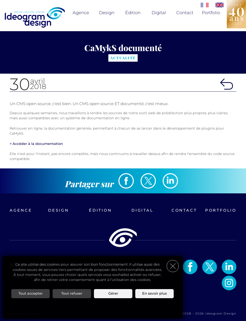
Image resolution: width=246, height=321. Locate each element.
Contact (184, 12)
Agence (81, 12)
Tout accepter (30, 293)
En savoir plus (154, 293)
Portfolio (211, 12)
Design (106, 12)
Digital (159, 12)
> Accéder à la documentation (36, 144)
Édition (133, 12)
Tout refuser (71, 293)
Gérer (113, 293)
